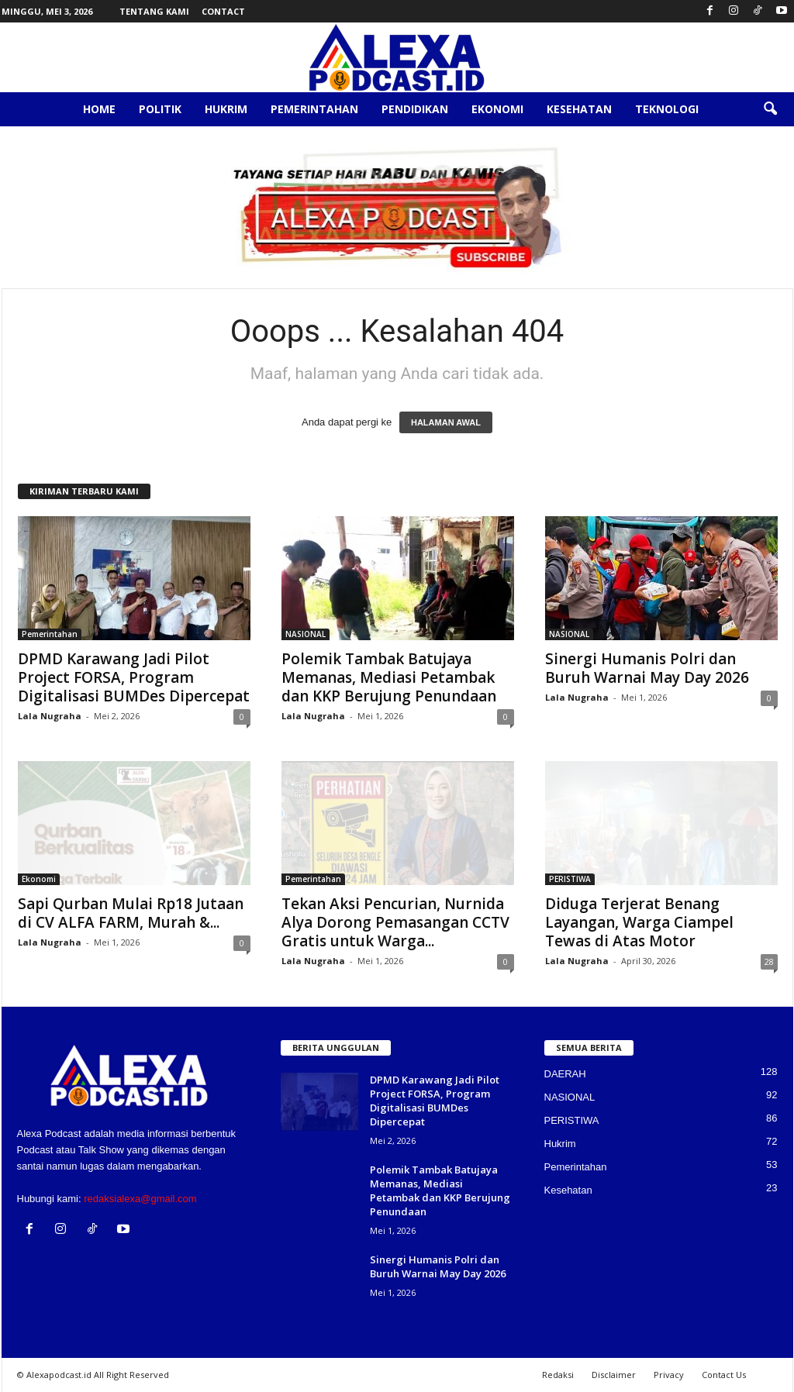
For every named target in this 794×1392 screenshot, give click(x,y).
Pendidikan (414, 109)
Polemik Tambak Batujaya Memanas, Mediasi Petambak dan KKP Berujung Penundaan (388, 677)
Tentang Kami (154, 11)
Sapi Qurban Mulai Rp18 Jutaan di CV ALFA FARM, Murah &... (130, 913)
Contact (223, 11)
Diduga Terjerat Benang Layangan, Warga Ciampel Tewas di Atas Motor (639, 922)
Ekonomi (497, 109)
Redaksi (558, 1374)
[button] (770, 109)
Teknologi (667, 109)
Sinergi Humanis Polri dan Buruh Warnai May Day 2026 (647, 668)
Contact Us (724, 1374)
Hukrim (226, 109)
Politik (160, 109)
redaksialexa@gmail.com (140, 1198)
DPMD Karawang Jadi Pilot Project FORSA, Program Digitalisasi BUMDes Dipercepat (134, 677)
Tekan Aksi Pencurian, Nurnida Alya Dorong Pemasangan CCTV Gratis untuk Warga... (395, 922)
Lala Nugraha (49, 716)
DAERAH (565, 1074)
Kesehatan (579, 109)
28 (769, 961)
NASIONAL (305, 634)
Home (99, 109)
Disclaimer (614, 1374)
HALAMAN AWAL (446, 422)
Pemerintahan (314, 109)
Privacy (669, 1374)
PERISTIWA (570, 878)
